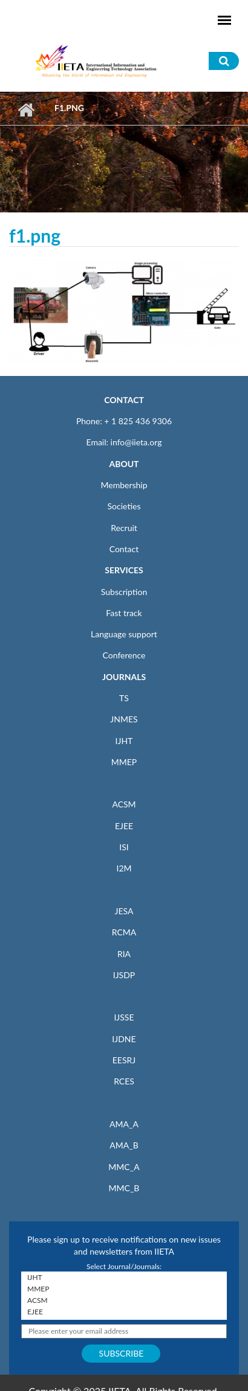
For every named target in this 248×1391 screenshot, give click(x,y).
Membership (123, 485)
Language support (124, 634)
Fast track (124, 613)
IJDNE (123, 1039)
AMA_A (124, 1124)
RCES (124, 1081)
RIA (124, 954)
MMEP (124, 762)
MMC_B (124, 1188)
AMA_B (123, 1145)
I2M (123, 868)
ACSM (123, 804)
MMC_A (123, 1167)
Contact (124, 549)
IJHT (124, 741)
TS (124, 698)
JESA (124, 911)
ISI (123, 847)
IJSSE (124, 1017)
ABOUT (124, 464)
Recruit (124, 528)
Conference (124, 655)
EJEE (124, 826)
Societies (124, 506)
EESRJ (124, 1060)
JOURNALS (124, 677)
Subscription (124, 592)
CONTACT (124, 400)
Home (25, 110)
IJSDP (124, 975)
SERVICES (124, 570)
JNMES (123, 719)
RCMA (124, 932)
